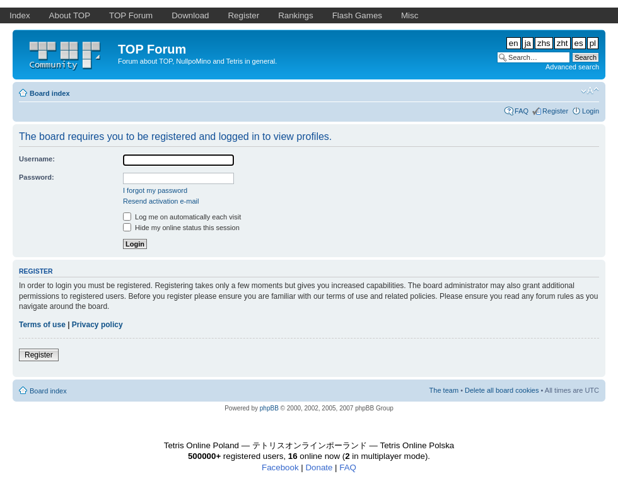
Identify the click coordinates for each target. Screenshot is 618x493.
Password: (36, 177)
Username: (37, 159)
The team (443, 390)
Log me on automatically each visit (182, 217)
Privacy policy (97, 324)
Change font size (590, 90)
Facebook (280, 467)
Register (555, 111)
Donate (318, 467)
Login (590, 111)
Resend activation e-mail (161, 201)
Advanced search (572, 67)
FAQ (521, 111)
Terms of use (42, 324)
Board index (50, 93)
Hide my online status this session (181, 227)
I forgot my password (155, 190)
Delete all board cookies (502, 390)
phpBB (269, 408)
